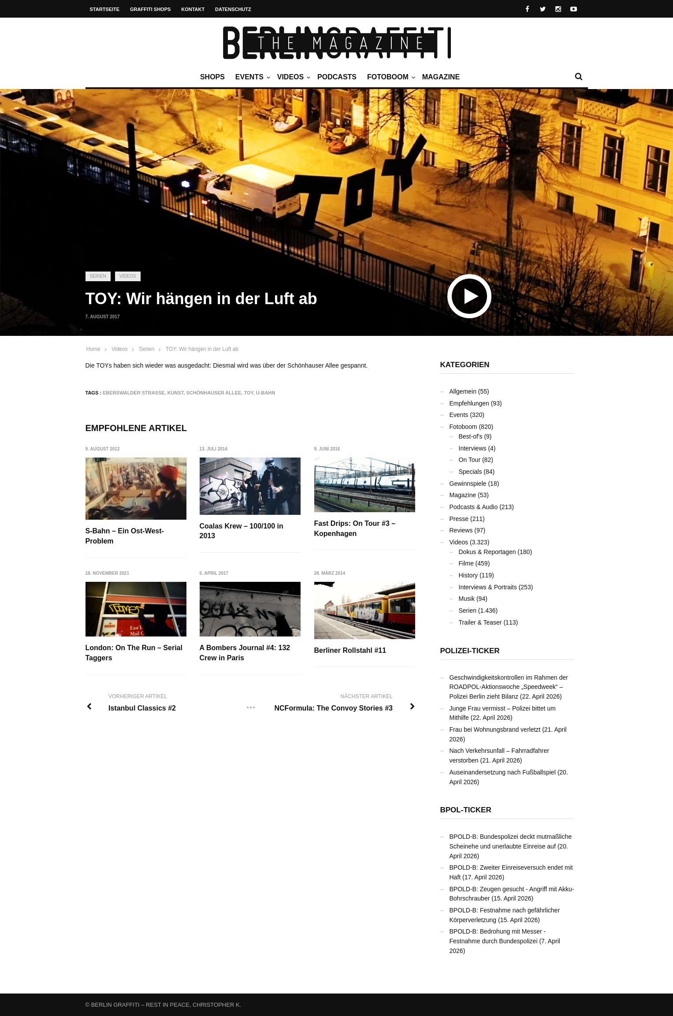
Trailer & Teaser (480, 622)
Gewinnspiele (468, 483)
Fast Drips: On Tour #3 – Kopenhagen (355, 528)
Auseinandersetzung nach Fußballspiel (503, 772)
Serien (98, 276)
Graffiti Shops (150, 9)
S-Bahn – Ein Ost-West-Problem (125, 535)
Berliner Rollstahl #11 (350, 650)
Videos (292, 77)
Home (93, 349)
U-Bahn (265, 392)
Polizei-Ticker (470, 651)
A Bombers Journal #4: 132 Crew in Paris (245, 653)
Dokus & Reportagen (487, 551)
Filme (466, 563)
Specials (470, 471)
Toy (248, 392)
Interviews (473, 448)
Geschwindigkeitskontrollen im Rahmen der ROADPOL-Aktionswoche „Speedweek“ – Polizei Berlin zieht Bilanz (509, 687)
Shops (212, 77)
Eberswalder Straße (134, 392)
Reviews (461, 530)
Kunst (175, 392)
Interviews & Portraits (488, 587)
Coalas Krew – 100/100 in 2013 (241, 531)
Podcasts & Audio (474, 506)
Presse (459, 518)
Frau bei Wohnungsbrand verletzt (495, 729)
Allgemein (463, 391)
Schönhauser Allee (214, 392)
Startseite (105, 9)
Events (251, 77)
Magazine (441, 77)
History (468, 575)
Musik (467, 598)
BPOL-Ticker (465, 810)
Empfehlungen (469, 403)
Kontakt (193, 9)
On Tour (470, 459)
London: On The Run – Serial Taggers (134, 653)
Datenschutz (233, 9)
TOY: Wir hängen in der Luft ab (202, 349)
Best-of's (471, 436)
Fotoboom (390, 77)
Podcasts (337, 77)
